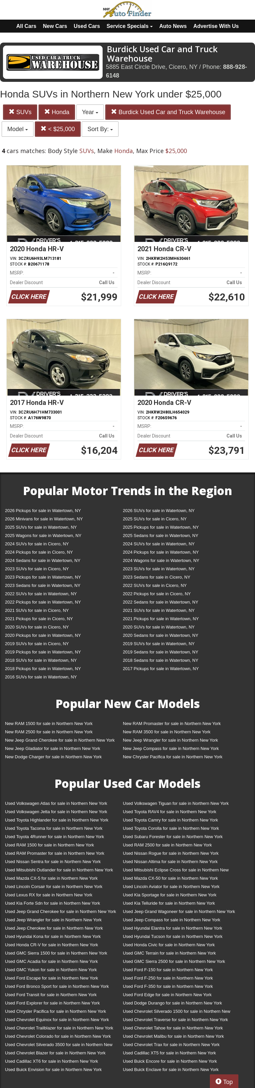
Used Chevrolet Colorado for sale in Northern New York (58, 1036)
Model (17, 129)
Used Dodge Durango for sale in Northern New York (172, 1002)
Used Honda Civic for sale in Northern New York (169, 944)
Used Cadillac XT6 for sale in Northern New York (51, 1061)
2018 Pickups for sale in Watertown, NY (43, 668)
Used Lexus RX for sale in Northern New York (48, 894)
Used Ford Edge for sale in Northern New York (167, 994)
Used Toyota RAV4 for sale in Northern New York (169, 811)
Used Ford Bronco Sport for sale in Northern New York (57, 986)
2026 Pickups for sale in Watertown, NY (43, 510)
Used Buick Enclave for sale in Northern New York (170, 1069)
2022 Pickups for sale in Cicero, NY (157, 593)
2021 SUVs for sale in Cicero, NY (37, 610)
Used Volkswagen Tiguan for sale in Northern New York (176, 803)
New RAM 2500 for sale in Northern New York (49, 731)
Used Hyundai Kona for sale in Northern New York (53, 936)
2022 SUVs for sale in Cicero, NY (155, 585)
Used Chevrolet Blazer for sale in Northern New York (55, 1052)
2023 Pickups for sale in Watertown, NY (43, 577)
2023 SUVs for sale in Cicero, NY (37, 568)
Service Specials (130, 26)
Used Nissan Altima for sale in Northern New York (170, 861)
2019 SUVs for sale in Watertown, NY (159, 643)
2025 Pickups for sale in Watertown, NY (161, 527)
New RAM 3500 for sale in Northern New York (167, 731)
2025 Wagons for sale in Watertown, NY (43, 535)
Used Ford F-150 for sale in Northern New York (168, 969)
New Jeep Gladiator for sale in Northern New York (52, 748)
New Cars (55, 26)
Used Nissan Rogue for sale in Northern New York (170, 853)
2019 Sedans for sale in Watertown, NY (160, 651)
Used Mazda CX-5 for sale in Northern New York (51, 878)
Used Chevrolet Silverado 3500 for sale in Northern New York (59, 1046)
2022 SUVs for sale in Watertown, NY (41, 593)
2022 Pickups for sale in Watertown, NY (43, 602)
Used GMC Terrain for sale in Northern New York (169, 953)
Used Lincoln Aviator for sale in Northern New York (171, 886)
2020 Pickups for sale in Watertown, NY (43, 635)
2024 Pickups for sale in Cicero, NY (39, 552)
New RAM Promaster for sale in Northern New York (172, 723)
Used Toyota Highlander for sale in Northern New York (56, 819)
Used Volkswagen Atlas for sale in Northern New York (56, 803)
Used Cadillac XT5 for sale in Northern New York (169, 1052)
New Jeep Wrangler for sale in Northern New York (170, 740)
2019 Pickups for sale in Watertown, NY (43, 651)
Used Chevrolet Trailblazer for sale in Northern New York (59, 1027)
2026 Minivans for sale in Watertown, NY (44, 518)
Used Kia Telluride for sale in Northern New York (169, 903)
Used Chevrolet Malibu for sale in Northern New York (173, 1036)
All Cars (26, 26)
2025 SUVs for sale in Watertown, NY (41, 527)
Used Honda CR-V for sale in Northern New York (51, 944)
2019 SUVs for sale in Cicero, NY (37, 643)
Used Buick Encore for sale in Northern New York (170, 1061)
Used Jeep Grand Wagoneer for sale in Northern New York (179, 911)
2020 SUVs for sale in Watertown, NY (159, 627)
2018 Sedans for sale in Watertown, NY (160, 660)
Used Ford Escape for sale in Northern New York (51, 978)
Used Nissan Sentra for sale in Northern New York (53, 861)
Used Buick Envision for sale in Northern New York (53, 1069)
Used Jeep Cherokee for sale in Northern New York (54, 928)
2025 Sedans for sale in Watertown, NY (160, 535)
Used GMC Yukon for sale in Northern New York (51, 969)
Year (90, 112)
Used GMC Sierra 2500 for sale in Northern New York (174, 961)
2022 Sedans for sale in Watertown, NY (160, 602)
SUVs (20, 111)
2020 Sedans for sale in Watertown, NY (160, 635)
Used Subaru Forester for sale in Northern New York (173, 836)
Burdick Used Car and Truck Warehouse (168, 111)
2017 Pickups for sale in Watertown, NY (161, 668)
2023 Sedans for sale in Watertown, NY (42, 585)
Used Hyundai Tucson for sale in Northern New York (172, 936)
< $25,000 (58, 128)
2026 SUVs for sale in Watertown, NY (159, 510)
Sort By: (100, 129)
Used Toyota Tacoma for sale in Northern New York (54, 828)
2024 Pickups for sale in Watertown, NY (161, 552)
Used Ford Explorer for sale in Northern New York (52, 1002)
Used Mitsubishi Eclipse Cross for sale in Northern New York (176, 871)
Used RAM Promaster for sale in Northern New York (54, 853)
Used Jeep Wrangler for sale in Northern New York (53, 919)
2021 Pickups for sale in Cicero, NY (39, 618)
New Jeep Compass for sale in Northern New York (171, 748)
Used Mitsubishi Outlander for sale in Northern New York (59, 869)
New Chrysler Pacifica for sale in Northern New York (172, 756)
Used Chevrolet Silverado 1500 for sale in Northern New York (176, 1012)
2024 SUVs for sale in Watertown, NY (159, 543)
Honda (56, 111)
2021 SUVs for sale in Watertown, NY (159, 610)
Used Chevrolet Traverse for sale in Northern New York (175, 1019)
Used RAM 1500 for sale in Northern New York (49, 844)
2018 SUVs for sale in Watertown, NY (41, 660)
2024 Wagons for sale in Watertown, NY (161, 560)
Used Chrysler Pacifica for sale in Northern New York (55, 1011)
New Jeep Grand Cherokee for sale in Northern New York (60, 740)
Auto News (173, 26)
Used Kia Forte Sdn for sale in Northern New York (52, 903)
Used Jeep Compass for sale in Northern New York (171, 919)
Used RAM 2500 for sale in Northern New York (167, 844)
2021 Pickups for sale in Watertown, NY (161, 618)
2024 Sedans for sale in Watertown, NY (42, 560)
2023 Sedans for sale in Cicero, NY (156, 577)
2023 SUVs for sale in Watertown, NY (159, 568)
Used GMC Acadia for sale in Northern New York (51, 961)
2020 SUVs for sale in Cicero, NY (37, 627)
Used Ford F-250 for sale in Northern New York (168, 978)
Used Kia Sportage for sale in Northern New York (169, 894)
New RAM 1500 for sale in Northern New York (49, 723)
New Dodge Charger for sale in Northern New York (53, 756)
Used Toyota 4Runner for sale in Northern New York (54, 836)
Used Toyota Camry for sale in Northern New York (170, 819)
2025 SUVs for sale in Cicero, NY (155, 518)
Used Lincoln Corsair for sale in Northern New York (53, 886)
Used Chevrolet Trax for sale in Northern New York (171, 1044)
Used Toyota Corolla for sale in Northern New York (171, 828)
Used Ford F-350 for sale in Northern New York (168, 986)
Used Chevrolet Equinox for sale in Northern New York (57, 1019)
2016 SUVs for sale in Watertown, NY (41, 676)
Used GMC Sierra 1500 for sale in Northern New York (56, 953)
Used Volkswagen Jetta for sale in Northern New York (56, 811)
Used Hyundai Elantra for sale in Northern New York (172, 928)
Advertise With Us (216, 26)
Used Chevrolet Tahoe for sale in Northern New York (173, 1027)
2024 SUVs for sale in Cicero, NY (37, 543)
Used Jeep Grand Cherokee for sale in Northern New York (60, 911)
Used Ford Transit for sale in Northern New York (51, 994)
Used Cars (87, 26)
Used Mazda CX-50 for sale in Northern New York (170, 878)
